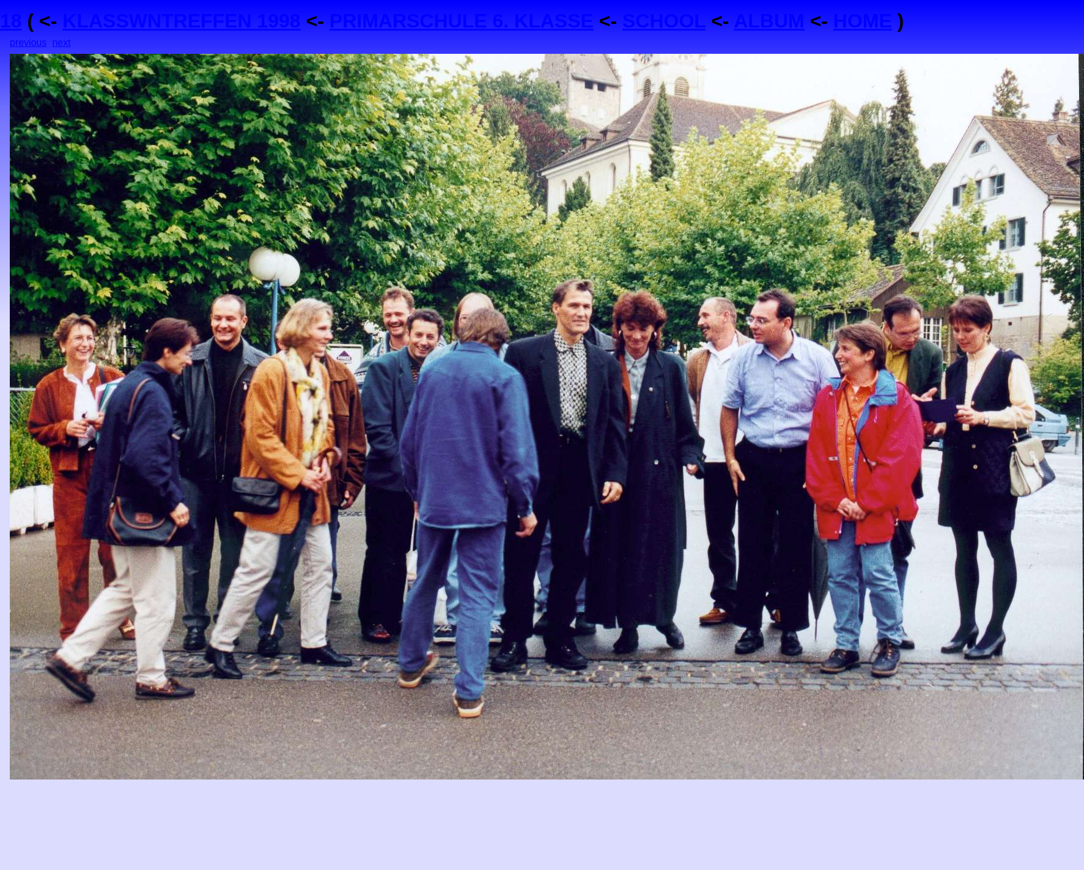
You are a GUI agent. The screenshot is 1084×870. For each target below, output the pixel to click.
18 (11, 21)
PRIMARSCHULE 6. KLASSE (462, 21)
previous (28, 42)
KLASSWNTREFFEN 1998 (181, 21)
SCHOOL (664, 21)
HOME (862, 21)
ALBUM (769, 21)
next (61, 42)
